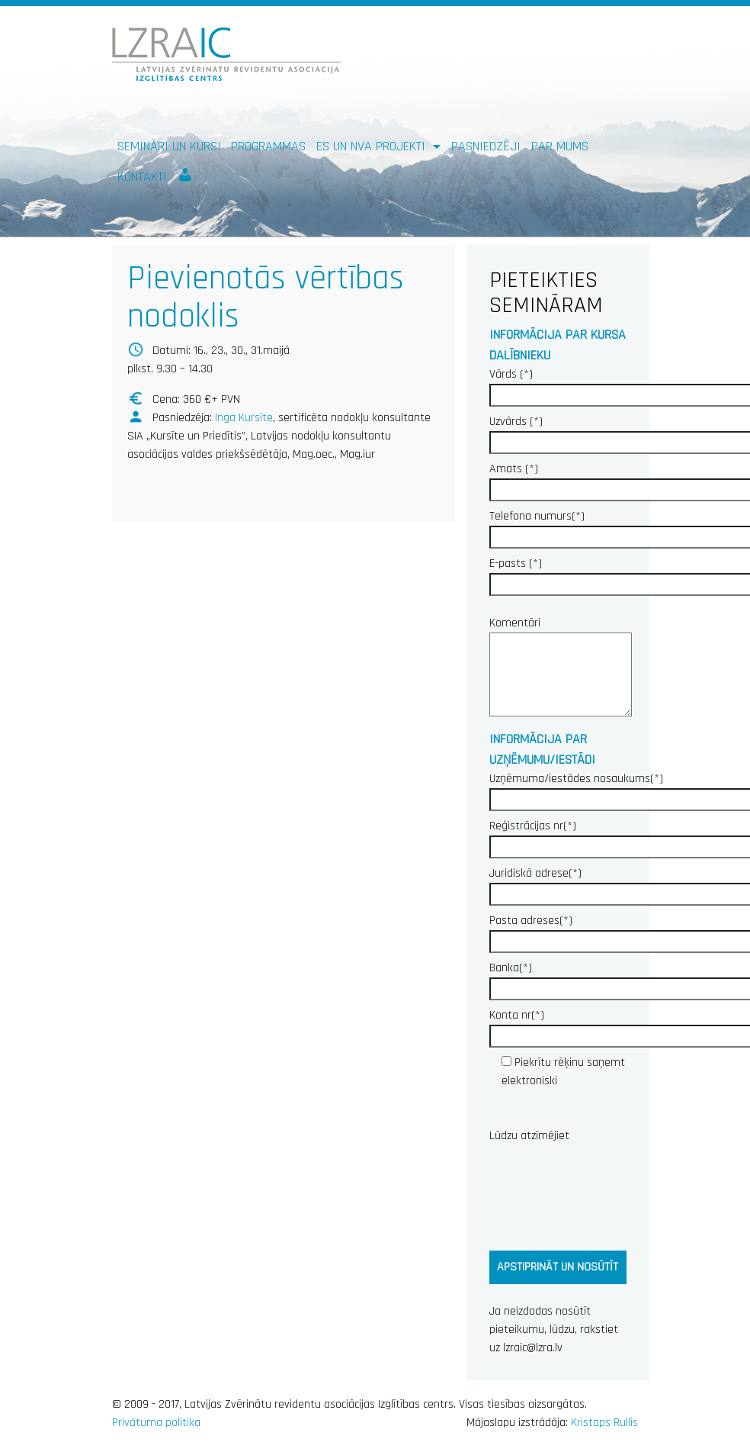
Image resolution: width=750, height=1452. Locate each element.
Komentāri (558, 668)
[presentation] (605, 1193)
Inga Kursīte (244, 418)
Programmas (268, 146)
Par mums (559, 146)
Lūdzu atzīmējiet (529, 1136)
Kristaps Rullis (604, 1423)
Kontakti (142, 176)
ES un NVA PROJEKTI (372, 146)
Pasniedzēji (486, 146)
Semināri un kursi (169, 146)
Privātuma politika (156, 1423)
